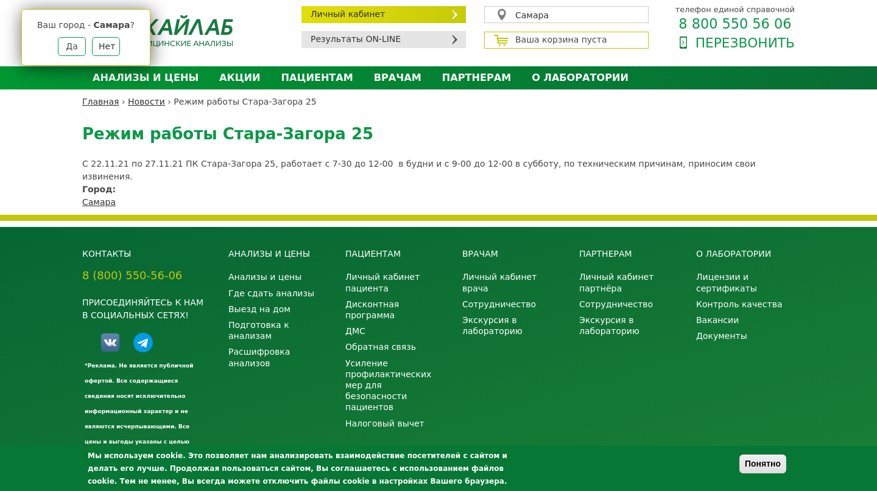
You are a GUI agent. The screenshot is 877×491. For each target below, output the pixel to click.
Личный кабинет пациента (382, 282)
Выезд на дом (259, 309)
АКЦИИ (239, 77)
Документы (721, 336)
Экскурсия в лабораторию (492, 325)
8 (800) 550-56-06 (132, 275)
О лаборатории (580, 77)
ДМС (355, 331)
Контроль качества (739, 304)
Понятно (763, 463)
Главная (100, 101)
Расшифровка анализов (259, 357)
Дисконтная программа (372, 309)
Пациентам (317, 77)
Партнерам (476, 77)
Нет (107, 46)
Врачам (397, 77)
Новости (146, 101)
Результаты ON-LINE (356, 39)
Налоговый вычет (384, 423)
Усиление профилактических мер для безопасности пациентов (388, 385)
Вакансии (717, 320)
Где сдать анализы (271, 293)
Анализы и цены (146, 77)
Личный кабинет (348, 14)
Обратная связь (380, 347)
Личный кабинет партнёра (616, 282)
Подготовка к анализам (258, 330)
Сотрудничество (499, 304)
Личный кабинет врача (499, 282)
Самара (532, 15)
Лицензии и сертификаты (726, 282)
